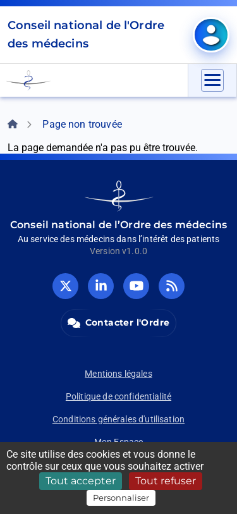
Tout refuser (165, 481)
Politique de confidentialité (118, 396)
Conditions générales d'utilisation (118, 419)
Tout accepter (81, 481)
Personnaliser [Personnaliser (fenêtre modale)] (121, 498)
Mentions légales (118, 374)
